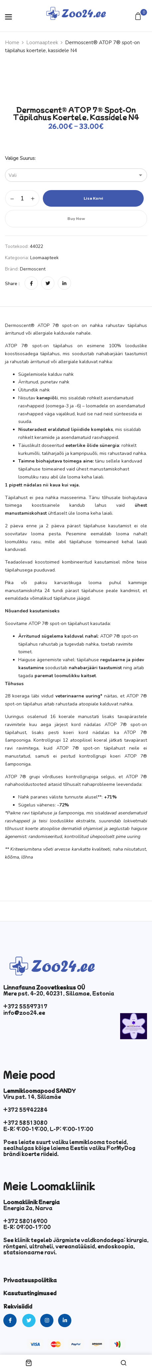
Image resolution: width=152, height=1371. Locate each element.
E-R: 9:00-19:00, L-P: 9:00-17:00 (48, 1128)
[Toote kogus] (22, 198)
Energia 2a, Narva (27, 1208)
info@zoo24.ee (24, 1012)
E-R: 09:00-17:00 (27, 1226)
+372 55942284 (25, 1109)
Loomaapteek (42, 42)
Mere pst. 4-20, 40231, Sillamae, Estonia (58, 993)
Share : (12, 283)
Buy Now (76, 218)
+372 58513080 (25, 1122)
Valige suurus (20, 158)
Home (12, 42)
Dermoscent (32, 269)
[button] (139, 17)
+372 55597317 (25, 1006)
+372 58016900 (25, 1220)
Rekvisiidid (17, 1306)
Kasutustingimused (29, 1293)
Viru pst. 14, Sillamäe (32, 1096)
